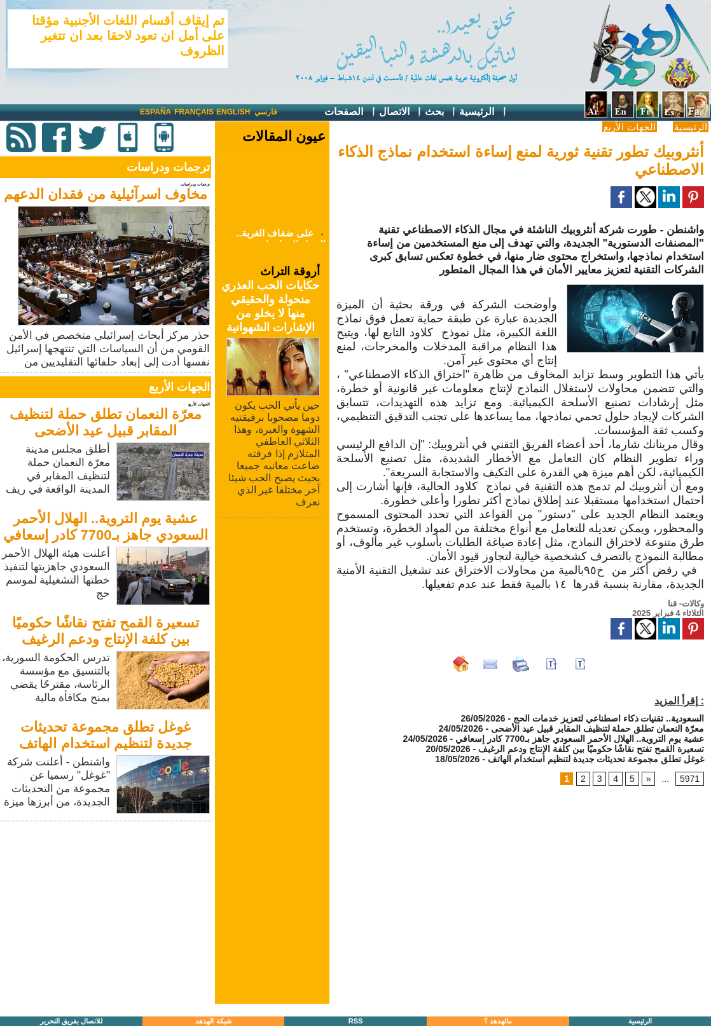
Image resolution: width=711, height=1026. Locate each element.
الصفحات (350, 112)
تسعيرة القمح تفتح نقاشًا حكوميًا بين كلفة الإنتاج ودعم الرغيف (105, 631)
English (233, 112)
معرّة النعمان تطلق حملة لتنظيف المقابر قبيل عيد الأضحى (106, 422)
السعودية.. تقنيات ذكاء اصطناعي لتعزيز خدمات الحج (608, 718)
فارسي (265, 112)
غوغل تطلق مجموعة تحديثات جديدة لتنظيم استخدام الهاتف (105, 735)
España (155, 112)
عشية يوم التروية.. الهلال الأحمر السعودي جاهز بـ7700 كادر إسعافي (105, 526)
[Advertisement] (107, 913)
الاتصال (400, 112)
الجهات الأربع (629, 126)
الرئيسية (483, 112)
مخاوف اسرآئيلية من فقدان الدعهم (105, 194)
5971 (690, 779)
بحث (441, 112)
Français (194, 112)
